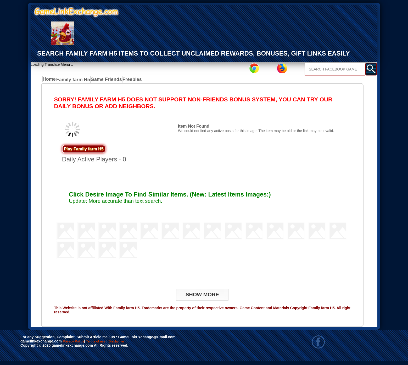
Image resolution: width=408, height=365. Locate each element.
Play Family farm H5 (84, 150)
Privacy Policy (79, 343)
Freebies (130, 81)
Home (50, 81)
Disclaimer (141, 343)
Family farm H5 (74, 81)
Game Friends (105, 81)
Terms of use (111, 343)
